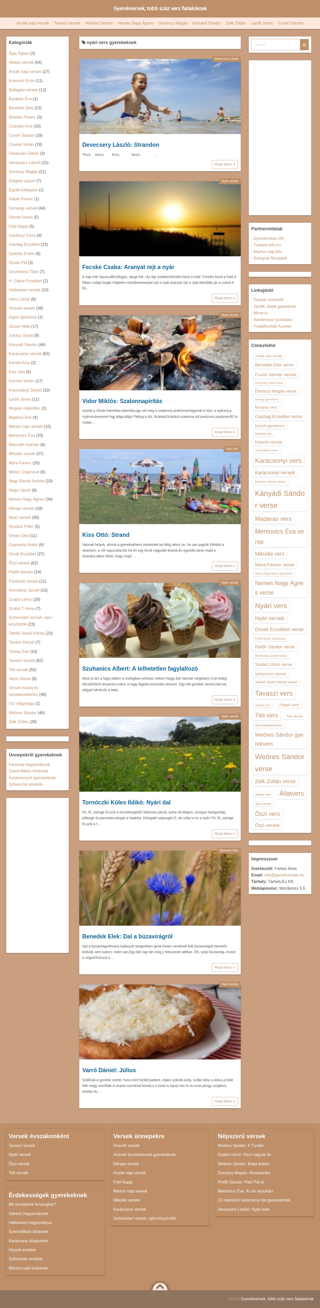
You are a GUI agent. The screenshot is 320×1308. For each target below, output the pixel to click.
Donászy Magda (173, 23)
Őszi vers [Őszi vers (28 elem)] (267, 813)
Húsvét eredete (22, 1250)
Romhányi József (24, 590)
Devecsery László (226, 59)
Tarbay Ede (19, 651)
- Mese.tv (259, 313)
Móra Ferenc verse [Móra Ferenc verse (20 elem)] (274, 564)
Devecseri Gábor (24, 153)
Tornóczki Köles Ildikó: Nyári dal (126, 802)
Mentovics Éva (22, 435)
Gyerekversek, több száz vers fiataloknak (160, 9)
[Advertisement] (37, 875)
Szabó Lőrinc (20, 599)
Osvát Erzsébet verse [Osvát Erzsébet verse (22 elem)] (279, 629)
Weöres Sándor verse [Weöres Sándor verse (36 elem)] (279, 762)
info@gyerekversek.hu (284, 875)
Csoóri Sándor (291, 23)
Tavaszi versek (67, 23)
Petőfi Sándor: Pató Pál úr (241, 1182)
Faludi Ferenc (21, 199)
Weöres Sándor (99, 23)
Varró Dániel (20, 679)
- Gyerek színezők (267, 300)
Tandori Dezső (21, 642)
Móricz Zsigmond (24, 472)
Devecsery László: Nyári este (244, 1209)
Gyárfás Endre (21, 254)
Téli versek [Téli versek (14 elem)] (294, 716)
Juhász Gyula (21, 335)
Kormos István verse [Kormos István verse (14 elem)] (270, 482)
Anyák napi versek (32, 23)
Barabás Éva (20, 99)
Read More (225, 164)
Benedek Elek (229, 850)
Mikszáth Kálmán (24, 445)
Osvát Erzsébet (22, 554)
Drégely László (22, 181)
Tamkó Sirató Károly (26, 633)
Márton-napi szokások (28, 1268)
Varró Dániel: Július (109, 1070)
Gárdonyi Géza (22, 235)
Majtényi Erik (20, 417)
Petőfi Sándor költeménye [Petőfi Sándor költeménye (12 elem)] (270, 638)
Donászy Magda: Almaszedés (244, 1173)
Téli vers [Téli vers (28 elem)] (266, 715)
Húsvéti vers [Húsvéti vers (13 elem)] (263, 434)
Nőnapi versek (21, 508)
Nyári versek (230, 181)
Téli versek (18, 670)
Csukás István (21, 144)
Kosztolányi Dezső (25, 390)
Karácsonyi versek (25, 354)
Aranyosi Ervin (21, 81)
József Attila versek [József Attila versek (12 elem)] (266, 450)
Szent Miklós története (28, 771)
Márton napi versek (26, 426)
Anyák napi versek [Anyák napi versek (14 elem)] (268, 356)
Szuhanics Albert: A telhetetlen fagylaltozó (140, 668)
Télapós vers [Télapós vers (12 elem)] (262, 705)
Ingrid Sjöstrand (23, 317)
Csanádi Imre (20, 126)
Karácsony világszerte (28, 1241)
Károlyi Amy (19, 363)
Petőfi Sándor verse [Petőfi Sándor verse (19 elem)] (275, 646)
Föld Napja (18, 226)
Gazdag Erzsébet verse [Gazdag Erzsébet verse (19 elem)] (278, 416)
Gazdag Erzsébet (24, 244)
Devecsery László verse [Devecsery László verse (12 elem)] (269, 382)
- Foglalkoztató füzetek (271, 326)
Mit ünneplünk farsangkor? (32, 1204)
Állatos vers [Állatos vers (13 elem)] (263, 794)
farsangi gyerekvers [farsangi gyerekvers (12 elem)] (266, 399)
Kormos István (21, 381)
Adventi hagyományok (28, 1213)
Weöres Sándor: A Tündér (241, 1145)
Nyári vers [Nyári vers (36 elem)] (271, 606)
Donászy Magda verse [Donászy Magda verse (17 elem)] (275, 391)
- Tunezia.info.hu (266, 245)
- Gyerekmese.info (267, 238)
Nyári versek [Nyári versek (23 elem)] (269, 618)
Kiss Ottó (232, 449)
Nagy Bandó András (26, 481)
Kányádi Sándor (206, 23)
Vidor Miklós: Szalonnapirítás (122, 401)
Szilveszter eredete (26, 784)
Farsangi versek (23, 208)
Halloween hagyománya (30, 1222)
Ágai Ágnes (19, 53)
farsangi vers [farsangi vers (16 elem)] (266, 407)
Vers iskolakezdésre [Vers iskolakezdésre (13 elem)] (268, 725)
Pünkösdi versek (23, 581)
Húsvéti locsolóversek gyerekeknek (144, 1154)
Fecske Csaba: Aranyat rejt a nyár (128, 267)
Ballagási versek (23, 90)
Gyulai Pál (18, 263)
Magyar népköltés (24, 408)
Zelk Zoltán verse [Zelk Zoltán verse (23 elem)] (275, 781)
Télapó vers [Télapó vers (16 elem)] (289, 705)
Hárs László (19, 299)
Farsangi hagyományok (29, 764)
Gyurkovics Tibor (23, 272)
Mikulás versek (22, 454)
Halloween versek (24, 290)
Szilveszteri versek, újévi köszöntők (144, 1218)
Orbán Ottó (18, 536)
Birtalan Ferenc (22, 117)
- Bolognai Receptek (269, 258)
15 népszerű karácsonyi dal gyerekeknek (254, 1200)
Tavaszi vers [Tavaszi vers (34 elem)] (274, 693)
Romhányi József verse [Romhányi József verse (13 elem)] (271, 656)
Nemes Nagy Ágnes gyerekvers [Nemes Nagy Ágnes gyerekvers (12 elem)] (273, 573)
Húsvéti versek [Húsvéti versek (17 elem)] (268, 442)
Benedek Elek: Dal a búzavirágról (127, 936)
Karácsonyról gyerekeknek (32, 778)
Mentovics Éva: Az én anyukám (245, 1191)
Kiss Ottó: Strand (106, 535)
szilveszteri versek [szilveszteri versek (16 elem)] (270, 674)
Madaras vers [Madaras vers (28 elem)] (273, 518)
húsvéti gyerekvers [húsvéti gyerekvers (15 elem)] (269, 426)
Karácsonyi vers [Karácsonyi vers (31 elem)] (278, 460)
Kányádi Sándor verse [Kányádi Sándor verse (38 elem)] (280, 499)
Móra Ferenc (20, 463)
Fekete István (21, 217)
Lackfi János (262, 23)
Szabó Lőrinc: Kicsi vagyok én (244, 1154)
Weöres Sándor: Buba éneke (243, 1164)
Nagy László (20, 490)
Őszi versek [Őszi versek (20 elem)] (267, 825)
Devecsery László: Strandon (120, 145)
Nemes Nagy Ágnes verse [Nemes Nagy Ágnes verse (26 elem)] (279, 588)
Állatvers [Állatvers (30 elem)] (292, 793)
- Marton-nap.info (266, 252)
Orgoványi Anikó (23, 545)
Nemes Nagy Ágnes (136, 23)
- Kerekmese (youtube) (271, 320)
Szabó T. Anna (21, 608)
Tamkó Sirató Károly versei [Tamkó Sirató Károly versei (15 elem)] (276, 682)
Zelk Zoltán (236, 23)
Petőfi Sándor (21, 572)
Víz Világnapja (21, 703)
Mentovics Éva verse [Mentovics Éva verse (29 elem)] (279, 536)
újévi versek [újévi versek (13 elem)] (263, 804)
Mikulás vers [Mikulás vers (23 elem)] (269, 554)
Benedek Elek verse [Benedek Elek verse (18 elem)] (274, 364)
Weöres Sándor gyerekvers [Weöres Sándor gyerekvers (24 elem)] (279, 739)
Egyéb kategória (23, 190)
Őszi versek (19, 563)
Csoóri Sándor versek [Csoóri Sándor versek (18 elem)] (275, 374)
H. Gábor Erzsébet (25, 281)
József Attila (19, 326)
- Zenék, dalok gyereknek (273, 306)
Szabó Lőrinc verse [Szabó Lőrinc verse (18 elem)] (273, 664)
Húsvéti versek (22, 308)
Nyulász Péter (21, 526)
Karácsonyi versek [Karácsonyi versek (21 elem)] (275, 472)
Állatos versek (21, 62)
